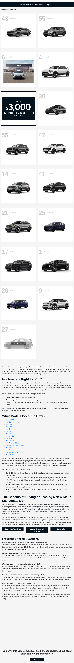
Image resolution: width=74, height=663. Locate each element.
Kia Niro (9, 434)
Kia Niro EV (10, 436)
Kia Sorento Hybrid (12, 443)
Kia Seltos (9, 438)
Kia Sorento (10, 440)
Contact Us (61, 529)
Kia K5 (8, 431)
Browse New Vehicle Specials (37, 530)
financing (15, 397)
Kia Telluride (10, 454)
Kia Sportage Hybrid (13, 452)
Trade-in (9, 400)
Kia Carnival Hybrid (12, 422)
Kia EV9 (9, 427)
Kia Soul (9, 447)
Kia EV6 (9, 424)
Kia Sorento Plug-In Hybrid (15, 445)
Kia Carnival (10, 420)
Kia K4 (8, 429)
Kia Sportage (10, 450)
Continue (37, 659)
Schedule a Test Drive (13, 529)
